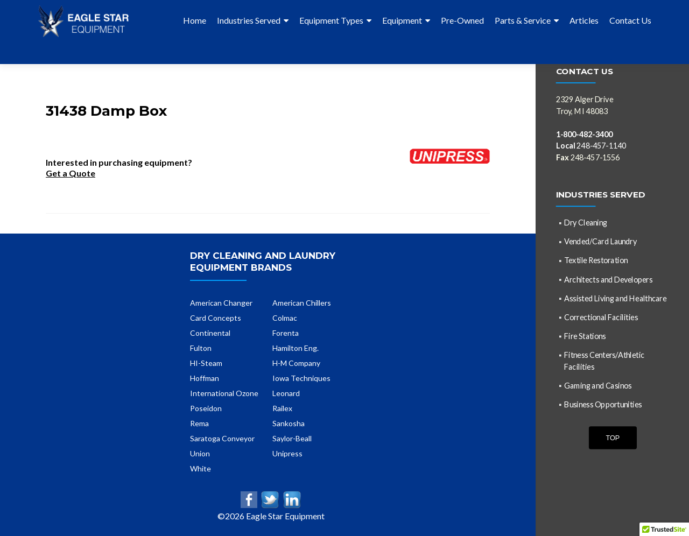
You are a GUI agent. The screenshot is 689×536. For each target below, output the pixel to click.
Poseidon (206, 388)
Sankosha (288, 403)
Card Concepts (215, 298)
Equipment (402, 20)
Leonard (286, 373)
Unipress (287, 434)
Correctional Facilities (601, 316)
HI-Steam (206, 343)
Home (194, 20)
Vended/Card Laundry (600, 241)
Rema (199, 403)
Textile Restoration (596, 260)
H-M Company (296, 343)
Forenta (285, 313)
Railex (282, 388)
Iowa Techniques (301, 358)
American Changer (221, 283)
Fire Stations (585, 336)
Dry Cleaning (585, 222)
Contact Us (630, 20)
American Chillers (301, 283)
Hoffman (204, 358)
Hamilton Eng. (295, 328)
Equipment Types (331, 20)
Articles (584, 20)
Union (200, 434)
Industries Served (248, 20)
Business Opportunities (603, 403)
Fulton (201, 328)
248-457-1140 (591, 145)
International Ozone (224, 373)
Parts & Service (523, 20)
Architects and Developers (608, 279)
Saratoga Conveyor (222, 419)
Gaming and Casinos (597, 385)
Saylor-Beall (292, 419)
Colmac (284, 298)
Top (613, 437)
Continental (210, 313)
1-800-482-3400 (584, 133)
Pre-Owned (462, 20)
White (200, 449)
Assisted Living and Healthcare (615, 297)
